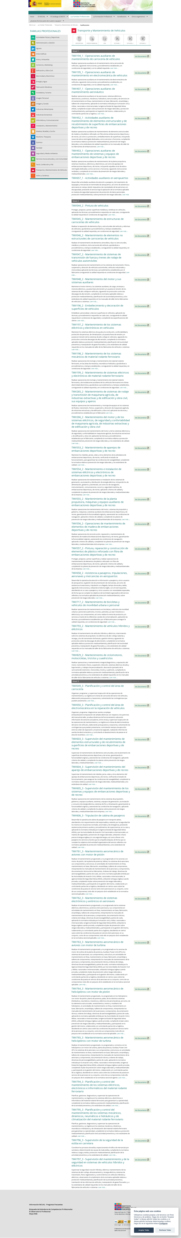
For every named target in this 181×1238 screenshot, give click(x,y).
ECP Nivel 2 (130, 43)
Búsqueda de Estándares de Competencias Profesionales (50, 1209)
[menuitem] (32, 17)
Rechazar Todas (165, 1230)
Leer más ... (114, 68)
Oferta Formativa (92, 43)
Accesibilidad (127, 1225)
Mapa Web (33, 1214)
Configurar (163, 1223)
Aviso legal (118, 1225)
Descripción (79, 43)
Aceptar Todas (144, 1230)
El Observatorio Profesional (40, 1212)
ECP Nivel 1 (117, 43)
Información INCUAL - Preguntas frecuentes (46, 1205)
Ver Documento (141, 56)
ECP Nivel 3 (143, 43)
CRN (104, 43)
